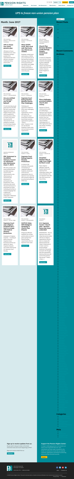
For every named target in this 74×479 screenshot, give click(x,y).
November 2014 (63, 273)
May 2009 (62, 379)
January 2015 (62, 269)
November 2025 (63, 59)
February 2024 (63, 94)
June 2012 (62, 320)
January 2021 (62, 151)
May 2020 (62, 164)
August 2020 (62, 160)
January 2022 (63, 132)
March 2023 (62, 110)
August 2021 (62, 140)
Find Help (65, 2)
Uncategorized (63, 426)
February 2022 (63, 130)
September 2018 (63, 197)
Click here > (10, 453)
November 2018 (63, 194)
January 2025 (63, 76)
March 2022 (62, 128)
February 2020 (63, 169)
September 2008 (63, 392)
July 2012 (61, 319)
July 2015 (61, 260)
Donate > (44, 457)
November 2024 (63, 79)
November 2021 (63, 135)
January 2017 (62, 230)
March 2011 (62, 345)
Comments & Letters (64, 418)
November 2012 (63, 312)
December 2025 (63, 58)
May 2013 (61, 302)
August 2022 (62, 120)
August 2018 (62, 199)
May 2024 (61, 89)
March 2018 (62, 207)
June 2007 (62, 404)
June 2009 (62, 378)
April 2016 (62, 245)
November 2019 (63, 174)
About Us (26, 5)
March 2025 (62, 73)
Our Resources (43, 5)
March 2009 (62, 383)
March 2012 (62, 325)
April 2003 (62, 411)
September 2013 (63, 296)
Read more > (7, 65)
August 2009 (62, 374)
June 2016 (62, 242)
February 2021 (63, 150)
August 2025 (62, 64)
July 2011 (61, 338)
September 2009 (63, 373)
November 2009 (63, 370)
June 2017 (62, 222)
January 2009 (63, 386)
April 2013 (62, 304)
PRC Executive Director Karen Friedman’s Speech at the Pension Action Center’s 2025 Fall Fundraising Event (66, 41)
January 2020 (63, 171)
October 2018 (63, 196)
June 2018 (62, 202)
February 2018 (63, 209)
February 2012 (63, 327)
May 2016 (61, 243)
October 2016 (62, 235)
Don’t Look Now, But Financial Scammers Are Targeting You (65, 26)
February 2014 (63, 288)
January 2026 (63, 56)
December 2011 (63, 330)
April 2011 (62, 343)
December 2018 (63, 192)
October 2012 (62, 314)
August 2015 (62, 258)
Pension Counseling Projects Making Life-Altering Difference (65, 34)
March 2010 (62, 363)
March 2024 (62, 92)
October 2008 (63, 391)
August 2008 (62, 394)
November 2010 (63, 350)
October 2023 (63, 101)
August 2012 (62, 317)
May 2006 (62, 406)
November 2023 (63, 99)
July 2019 (61, 181)
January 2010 (63, 366)
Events (61, 419)
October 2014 (62, 274)
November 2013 (63, 292)
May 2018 (61, 204)
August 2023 (62, 104)
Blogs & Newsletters (64, 416)
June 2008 (62, 397)
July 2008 (62, 396)
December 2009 (63, 368)
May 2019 (61, 184)
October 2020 (63, 156)
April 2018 (62, 206)
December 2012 (63, 310)
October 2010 (63, 351)
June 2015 (62, 261)
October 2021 (62, 137)
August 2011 (62, 337)
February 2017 (63, 228)
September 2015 (63, 256)
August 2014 (62, 278)
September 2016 (63, 237)
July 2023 (61, 105)
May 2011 (61, 342)
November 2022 (63, 117)
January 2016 (62, 250)
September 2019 (63, 178)
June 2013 (62, 301)
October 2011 (62, 333)
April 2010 (62, 361)
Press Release (63, 423)
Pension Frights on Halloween (64, 46)
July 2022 (61, 122)
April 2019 (62, 186)
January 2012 (62, 329)
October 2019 (63, 176)
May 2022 (61, 125)
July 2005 (61, 409)
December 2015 (63, 251)
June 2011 (62, 340)
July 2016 (61, 240)
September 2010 (63, 353)
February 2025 (63, 74)
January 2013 (62, 309)
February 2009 (63, 384)
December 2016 (63, 232)
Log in (60, 432)
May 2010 (61, 360)
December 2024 (63, 78)
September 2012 (63, 315)
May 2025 (61, 69)
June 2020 (62, 163)
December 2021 (63, 133)
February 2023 (63, 112)
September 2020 (63, 158)
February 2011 (63, 347)
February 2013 (63, 307)
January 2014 (62, 289)
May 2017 (61, 224)
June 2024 (62, 87)
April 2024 (62, 91)
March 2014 (62, 286)
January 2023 (63, 114)
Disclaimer (64, 476)
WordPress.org (63, 437)
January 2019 (63, 191)
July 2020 (61, 161)
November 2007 (63, 401)
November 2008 (63, 389)
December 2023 (63, 97)
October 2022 (63, 119)
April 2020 (62, 166)
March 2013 (62, 306)
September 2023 (63, 102)
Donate (71, 2)
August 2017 (62, 219)
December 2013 (63, 291)
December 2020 (63, 153)
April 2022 (62, 127)
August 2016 (62, 238)
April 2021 (62, 146)
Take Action (53, 5)
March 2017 (62, 227)
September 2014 (63, 276)
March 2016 (62, 246)
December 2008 (63, 388)
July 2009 (62, 376)
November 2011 (63, 332)
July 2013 (61, 299)
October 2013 (62, 294)
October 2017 (62, 215)
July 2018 (61, 201)
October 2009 (63, 371)
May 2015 (61, 263)
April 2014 (62, 284)
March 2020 (62, 168)
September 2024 (63, 82)
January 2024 (63, 96)
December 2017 (63, 212)
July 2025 (61, 66)
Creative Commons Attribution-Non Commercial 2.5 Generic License (47, 475)
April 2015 (62, 265)
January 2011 (62, 348)
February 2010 (63, 365)
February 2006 (63, 407)
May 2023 (61, 109)
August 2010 (62, 355)
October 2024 (63, 81)
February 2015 (63, 268)
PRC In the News (63, 421)
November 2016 (63, 233)
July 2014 (61, 279)
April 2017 (62, 225)
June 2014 (62, 281)
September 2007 (63, 402)
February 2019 (63, 189)
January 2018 (63, 210)
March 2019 (62, 187)
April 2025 (62, 71)
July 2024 (61, 86)
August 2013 (62, 297)
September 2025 (63, 63)
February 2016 (63, 248)
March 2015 (62, 266)
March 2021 (62, 148)
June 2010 (62, 358)
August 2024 (62, 84)
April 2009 (62, 381)
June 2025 (62, 68)
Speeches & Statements (65, 424)
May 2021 (61, 145)
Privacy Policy (56, 476)
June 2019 (62, 183)
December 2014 (63, 271)
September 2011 (63, 335)
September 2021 (63, 138)
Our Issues (34, 5)
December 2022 (63, 115)
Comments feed (63, 435)
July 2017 (61, 220)
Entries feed (62, 433)
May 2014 (61, 283)
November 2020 (63, 155)
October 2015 (62, 255)
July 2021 (61, 142)
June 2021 (62, 143)
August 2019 (62, 179)
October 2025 (63, 61)
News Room (62, 5)
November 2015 (63, 253)
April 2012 (62, 324)
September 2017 (63, 217)
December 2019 (63, 173)
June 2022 (62, 124)
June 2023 (62, 107)
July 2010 (61, 356)
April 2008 (62, 399)
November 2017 (63, 214)
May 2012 (61, 322)
